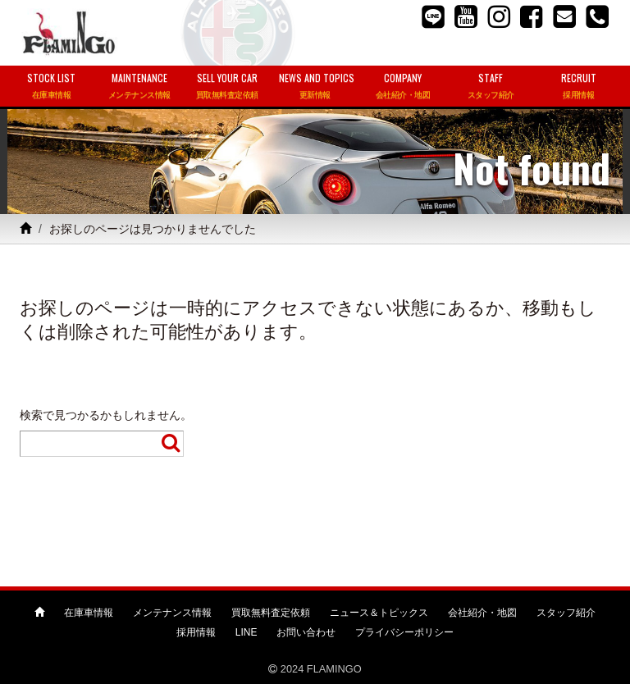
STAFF (491, 87)
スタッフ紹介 (566, 612)
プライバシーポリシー (404, 632)
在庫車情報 (88, 612)
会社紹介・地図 (482, 612)
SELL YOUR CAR (226, 87)
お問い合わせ (306, 632)
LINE (246, 632)
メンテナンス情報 (172, 612)
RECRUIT (578, 87)
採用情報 (196, 632)
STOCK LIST (51, 87)
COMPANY (403, 87)
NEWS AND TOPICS (316, 87)
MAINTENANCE (139, 87)
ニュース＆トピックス (379, 612)
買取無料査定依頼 (270, 612)
